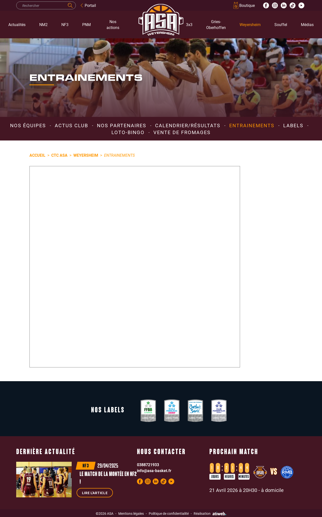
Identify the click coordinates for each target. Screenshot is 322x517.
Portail (88, 5)
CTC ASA (59, 155)
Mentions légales (131, 513)
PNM (86, 24)
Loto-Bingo (128, 132)
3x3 (189, 24)
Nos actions (113, 24)
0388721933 (148, 464)
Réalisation (210, 513)
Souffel (280, 24)
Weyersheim (250, 24)
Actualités (17, 24)
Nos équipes (28, 125)
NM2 (43, 24)
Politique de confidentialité (169, 513)
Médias (307, 24)
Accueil (37, 155)
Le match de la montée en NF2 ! (108, 478)
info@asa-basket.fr (154, 470)
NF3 (64, 24)
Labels (293, 125)
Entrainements (251, 125)
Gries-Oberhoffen (216, 24)
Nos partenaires (121, 125)
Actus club (71, 125)
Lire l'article (95, 492)
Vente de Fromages (182, 132)
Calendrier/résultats (187, 125)
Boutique (243, 5)
